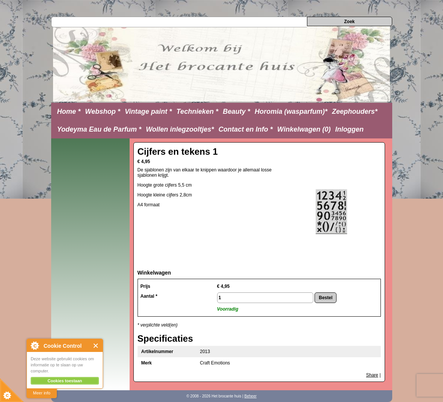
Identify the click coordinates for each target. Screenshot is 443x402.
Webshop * (103, 111)
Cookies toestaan (64, 380)
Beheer (250, 396)
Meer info (41, 393)
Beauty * (236, 111)
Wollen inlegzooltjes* (180, 129)
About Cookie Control (34, 345)
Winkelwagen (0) (304, 129)
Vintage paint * (148, 111)
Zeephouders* (354, 111)
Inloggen (349, 129)
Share (372, 375)
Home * (69, 111)
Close (96, 345)
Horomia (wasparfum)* (291, 111)
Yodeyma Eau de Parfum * (99, 129)
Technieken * (197, 111)
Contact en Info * (246, 129)
